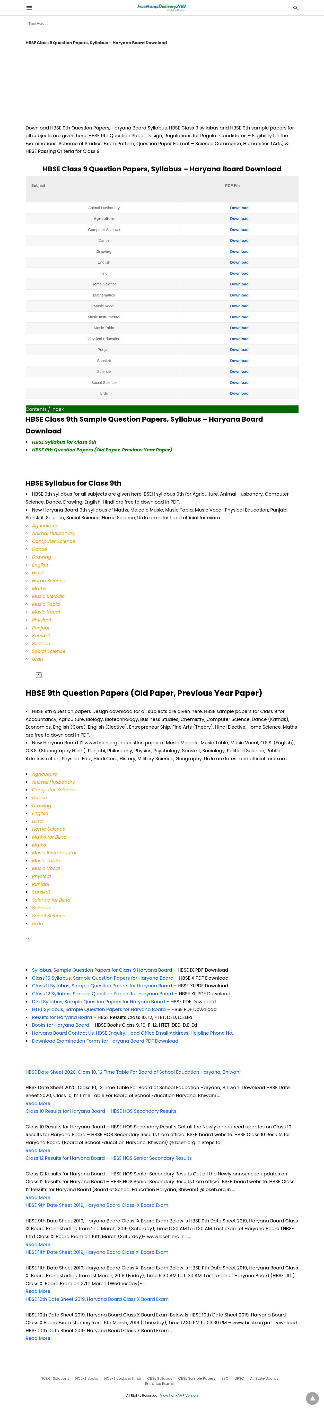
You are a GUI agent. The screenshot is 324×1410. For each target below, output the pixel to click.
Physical (41, 620)
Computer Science (53, 541)
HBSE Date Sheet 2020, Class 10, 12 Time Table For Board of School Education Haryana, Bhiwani (133, 1072)
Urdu (37, 923)
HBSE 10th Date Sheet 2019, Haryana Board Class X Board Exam (97, 1299)
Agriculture (44, 525)
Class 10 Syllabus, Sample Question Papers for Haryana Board (103, 978)
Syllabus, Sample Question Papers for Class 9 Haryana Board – (104, 970)
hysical (43, 876)
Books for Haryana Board (61, 1025)
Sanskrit (41, 635)
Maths (39, 588)
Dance (39, 797)
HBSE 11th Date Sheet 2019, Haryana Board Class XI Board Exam (97, 1252)
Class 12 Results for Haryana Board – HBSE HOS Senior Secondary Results (109, 1158)
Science (41, 643)
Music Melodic (48, 596)
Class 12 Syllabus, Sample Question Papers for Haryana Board (102, 993)
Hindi (38, 572)
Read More (38, 1103)
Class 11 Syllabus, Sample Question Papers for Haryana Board (102, 985)
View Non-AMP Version (179, 1395)
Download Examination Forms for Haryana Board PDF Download (105, 1041)
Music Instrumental (54, 852)
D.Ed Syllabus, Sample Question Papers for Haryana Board (99, 1001)
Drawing (41, 557)
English (40, 565)
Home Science (49, 580)
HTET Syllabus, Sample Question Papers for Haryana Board (99, 1009)
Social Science (49, 651)
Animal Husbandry (53, 533)
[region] (162, 83)
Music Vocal (46, 612)
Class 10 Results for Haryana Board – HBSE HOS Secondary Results (101, 1111)
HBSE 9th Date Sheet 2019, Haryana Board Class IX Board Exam (97, 1205)
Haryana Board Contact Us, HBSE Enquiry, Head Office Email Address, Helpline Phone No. (132, 1033)
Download (239, 208)
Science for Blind (51, 900)
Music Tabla (46, 860)
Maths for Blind (49, 837)
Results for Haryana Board (62, 1017)
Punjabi (40, 628)
